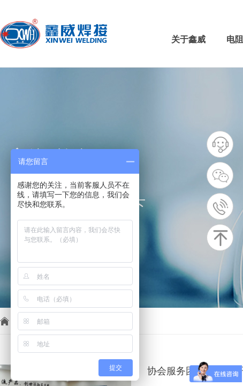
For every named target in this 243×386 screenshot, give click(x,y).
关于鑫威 (188, 39)
